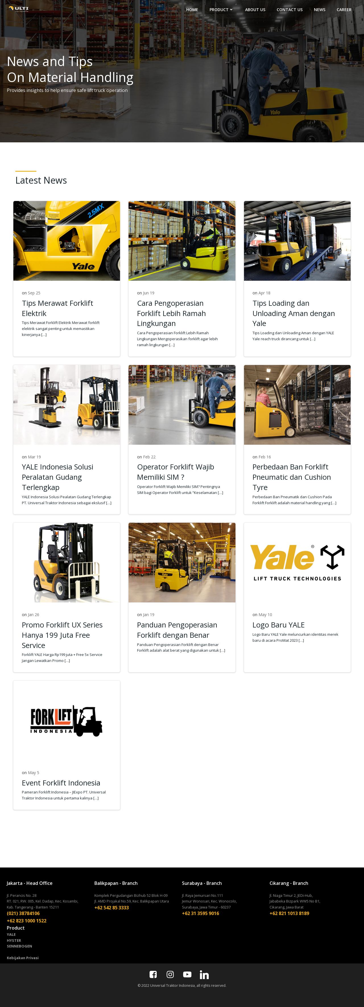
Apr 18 (264, 293)
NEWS (319, 9)
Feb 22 (149, 457)
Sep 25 (34, 293)
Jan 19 (148, 614)
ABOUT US (255, 9)
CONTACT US (290, 9)
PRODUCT (222, 9)
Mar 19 (34, 457)
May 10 (265, 614)
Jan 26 (33, 614)
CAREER (344, 9)
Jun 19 (148, 293)
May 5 (33, 772)
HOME (192, 9)
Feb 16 (264, 457)
